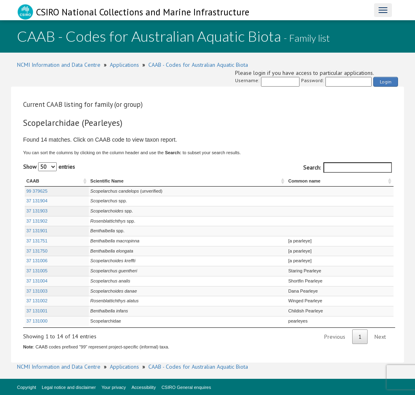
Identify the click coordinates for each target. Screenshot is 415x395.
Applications (124, 64)
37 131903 (36, 210)
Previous (334, 336)
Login (385, 82)
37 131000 (36, 321)
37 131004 (36, 280)
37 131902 (36, 221)
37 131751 (36, 240)
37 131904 (36, 200)
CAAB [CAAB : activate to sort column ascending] (32, 180)
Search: (347, 167)
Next (380, 336)
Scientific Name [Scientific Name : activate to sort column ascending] (107, 180)
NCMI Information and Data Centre (59, 64)
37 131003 (36, 291)
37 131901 (36, 230)
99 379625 (36, 191)
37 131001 (36, 310)
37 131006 (36, 260)
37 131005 (36, 270)
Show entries (49, 166)
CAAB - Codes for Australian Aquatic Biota (198, 64)
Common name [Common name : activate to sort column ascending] (304, 180)
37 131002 (36, 300)
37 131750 (36, 250)
